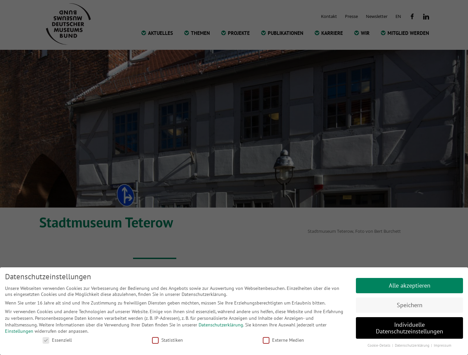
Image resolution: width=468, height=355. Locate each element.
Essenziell (57, 340)
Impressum (442, 345)
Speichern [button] (409, 305)
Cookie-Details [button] (379, 345)
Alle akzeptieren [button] (409, 285)
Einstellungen (19, 331)
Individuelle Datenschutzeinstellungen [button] (409, 328)
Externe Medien (283, 340)
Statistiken (167, 340)
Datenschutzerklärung (221, 325)
